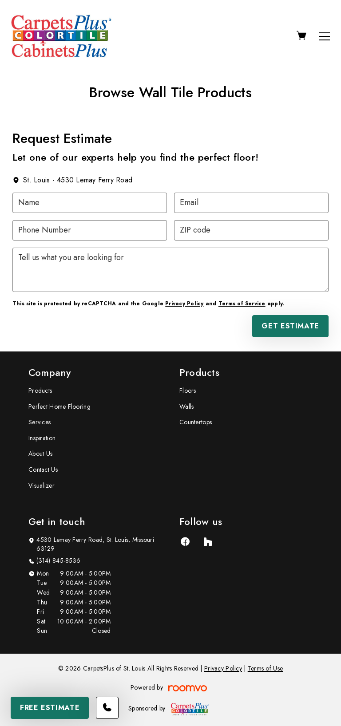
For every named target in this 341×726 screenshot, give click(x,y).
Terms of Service (242, 304)
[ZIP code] (251, 230)
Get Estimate (290, 326)
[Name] (89, 203)
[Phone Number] (89, 230)
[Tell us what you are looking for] (170, 270)
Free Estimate (49, 707)
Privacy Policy (184, 304)
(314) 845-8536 (58, 560)
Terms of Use (265, 668)
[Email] (251, 203)
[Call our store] (107, 708)
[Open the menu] (324, 36)
